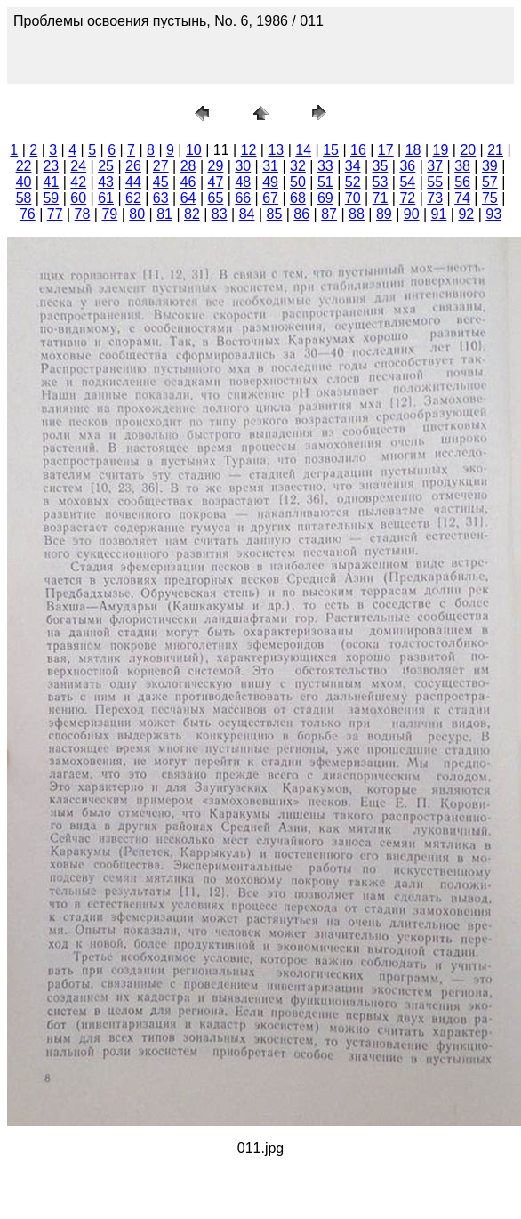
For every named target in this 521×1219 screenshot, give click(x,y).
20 (468, 149)
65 (216, 198)
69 (325, 198)
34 (353, 166)
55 (435, 182)
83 (220, 214)
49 (270, 182)
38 (462, 166)
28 (188, 166)
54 (407, 182)
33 (325, 166)
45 (161, 182)
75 (490, 198)
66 (243, 198)
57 (490, 182)
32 (298, 166)
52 (353, 182)
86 (301, 214)
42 (78, 182)
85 (275, 214)
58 (24, 198)
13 (276, 149)
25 (106, 166)
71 (381, 198)
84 (247, 214)
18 (413, 149)
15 (331, 149)
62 (133, 198)
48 (243, 182)
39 (490, 166)
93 (493, 214)
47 (216, 182)
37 (435, 166)
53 (381, 182)
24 (78, 166)
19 (441, 149)
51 (325, 182)
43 (106, 182)
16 (358, 149)
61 (106, 198)
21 (495, 149)
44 (133, 182)
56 (462, 182)
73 (435, 198)
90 (412, 214)
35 (381, 166)
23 (51, 166)
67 (270, 198)
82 (192, 214)
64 (188, 198)
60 (78, 198)
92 (466, 214)
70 (353, 198)
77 (55, 214)
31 (270, 166)
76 (28, 214)
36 (407, 166)
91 (439, 214)
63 (161, 198)
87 (329, 214)
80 (137, 214)
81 (164, 214)
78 (83, 214)
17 (386, 149)
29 (216, 166)
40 (24, 182)
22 (24, 166)
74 (462, 198)
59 (51, 198)
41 (51, 182)
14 (303, 149)
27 (161, 166)
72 (407, 198)
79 (109, 214)
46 (188, 182)
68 (298, 198)
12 (249, 149)
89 (384, 214)
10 (194, 149)
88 (357, 214)
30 (243, 166)
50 (298, 182)
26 (133, 166)
